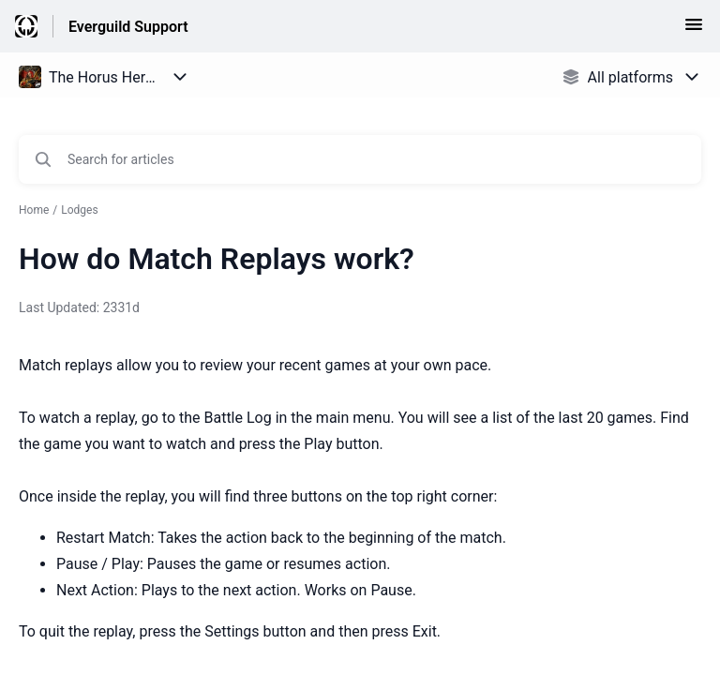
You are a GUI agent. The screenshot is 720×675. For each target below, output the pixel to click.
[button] (693, 30)
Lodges (79, 210)
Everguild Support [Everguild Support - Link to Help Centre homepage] (128, 27)
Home (34, 210)
